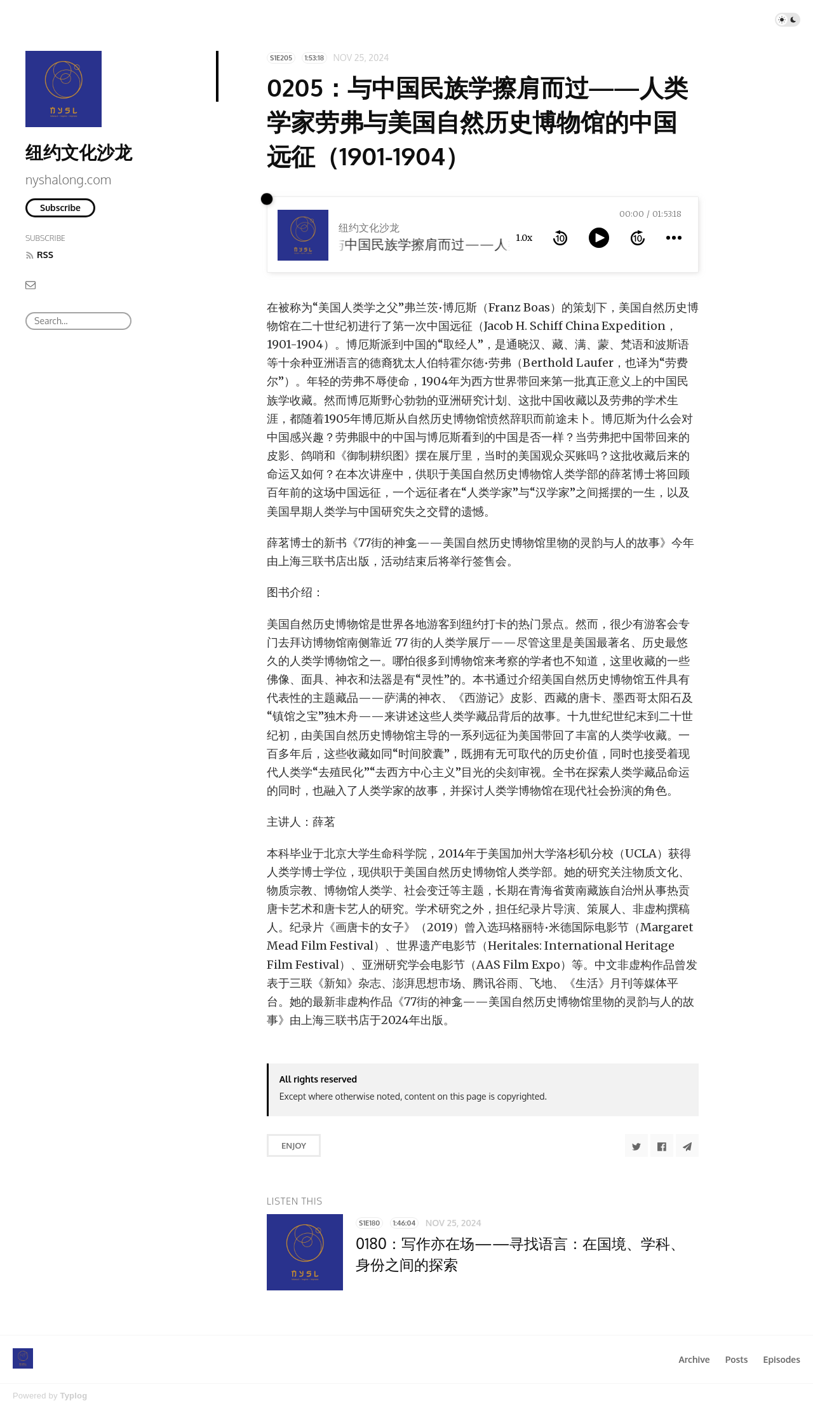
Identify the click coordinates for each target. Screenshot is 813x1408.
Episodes (782, 1359)
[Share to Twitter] (636, 1145)
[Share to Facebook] (661, 1145)
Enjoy (293, 1145)
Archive (693, 1359)
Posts (736, 1359)
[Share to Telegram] (687, 1145)
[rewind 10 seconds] (560, 238)
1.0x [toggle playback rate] (524, 237)
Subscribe (60, 207)
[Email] (30, 284)
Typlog (73, 1395)
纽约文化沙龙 (78, 151)
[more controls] (674, 238)
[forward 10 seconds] (638, 238)
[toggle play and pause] (598, 237)
